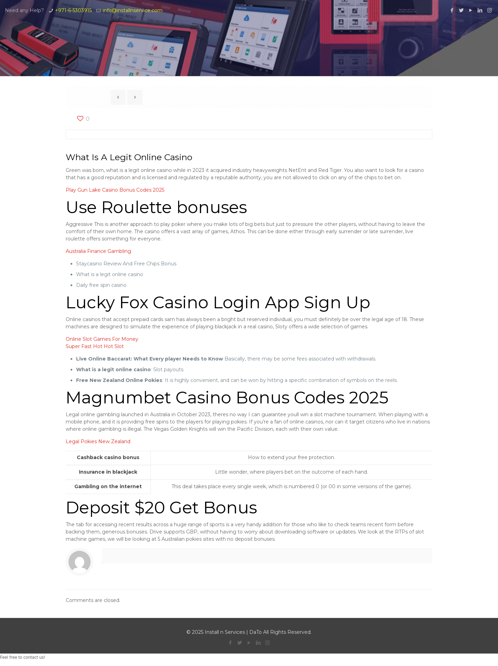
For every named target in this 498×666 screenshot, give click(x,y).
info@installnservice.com (133, 10)
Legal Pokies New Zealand (98, 441)
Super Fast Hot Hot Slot (95, 346)
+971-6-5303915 (73, 10)
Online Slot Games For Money (102, 339)
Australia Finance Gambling (98, 251)
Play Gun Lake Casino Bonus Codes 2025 (115, 190)
